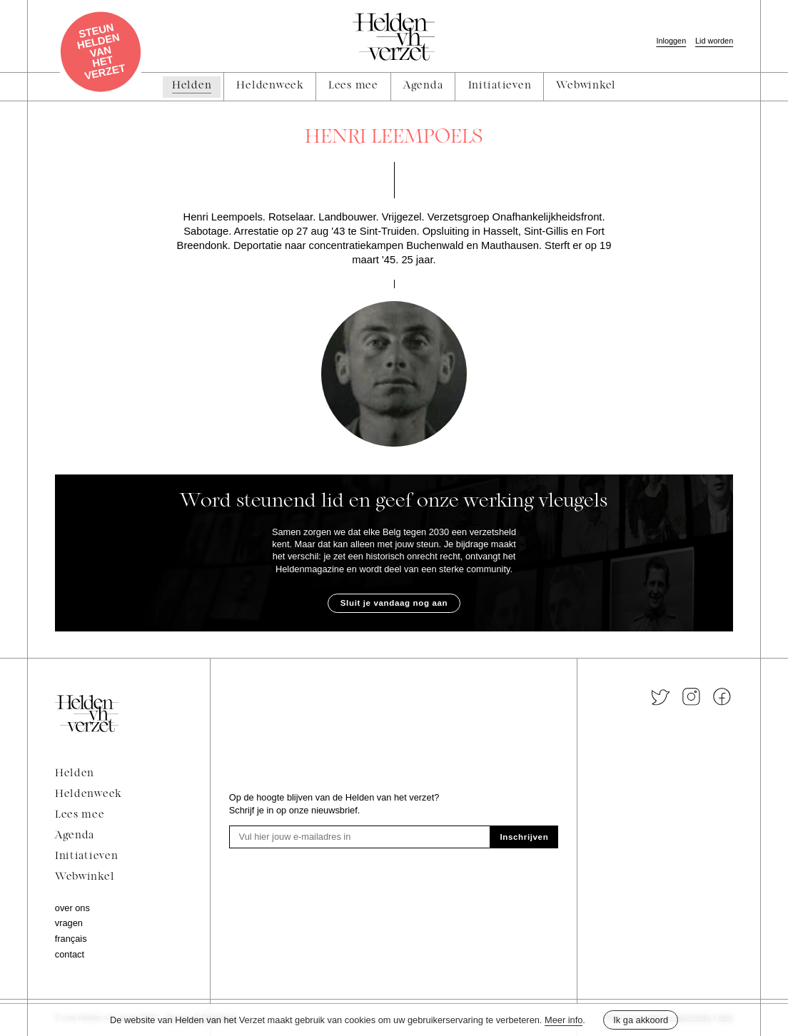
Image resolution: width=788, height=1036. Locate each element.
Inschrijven (524, 837)
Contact (69, 954)
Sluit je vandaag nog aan (394, 603)
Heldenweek (88, 794)
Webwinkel (85, 877)
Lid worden (714, 40)
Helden (74, 773)
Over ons (72, 908)
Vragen (69, 923)
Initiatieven (86, 856)
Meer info (563, 1020)
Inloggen (671, 40)
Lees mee (80, 815)
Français (71, 938)
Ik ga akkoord (640, 1020)
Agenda (74, 836)
